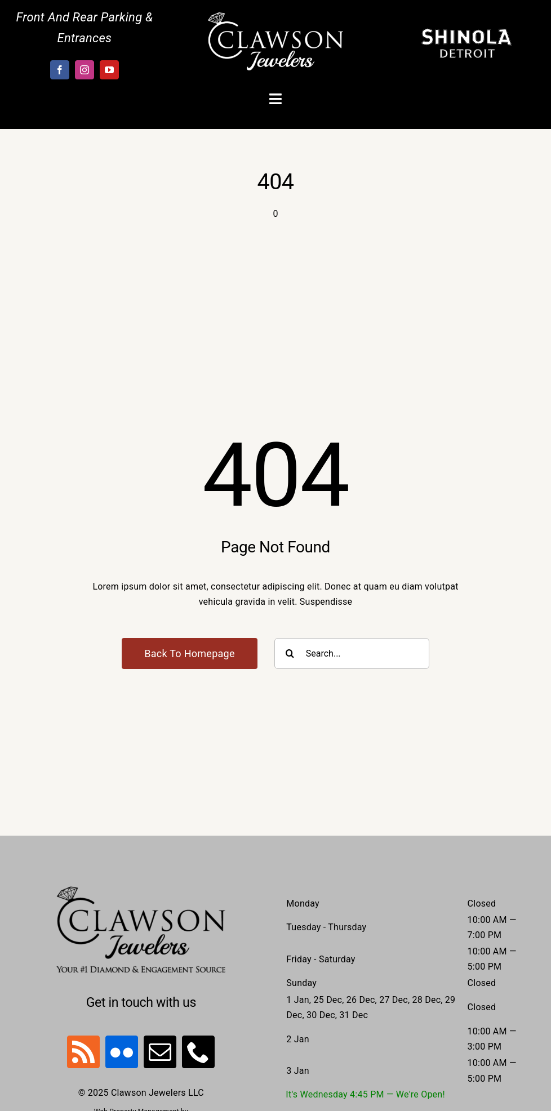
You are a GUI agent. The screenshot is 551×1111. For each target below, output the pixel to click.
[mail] (160, 1052)
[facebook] (59, 69)
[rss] (83, 1052)
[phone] (198, 1052)
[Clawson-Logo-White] (275, 16)
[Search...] (351, 653)
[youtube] (109, 69)
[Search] (289, 653)
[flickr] (121, 1052)
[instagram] (84, 69)
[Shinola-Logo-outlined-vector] (466, 32)
